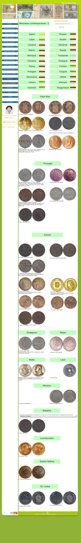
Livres (9, 92)
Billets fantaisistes (9, 65)
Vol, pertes (10, 102)
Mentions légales (51, 514)
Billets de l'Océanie (9, 51)
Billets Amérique (9, 42)
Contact (10, 97)
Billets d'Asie (9, 46)
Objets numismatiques (10, 83)
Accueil (10, 24)
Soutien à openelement (8, 127)
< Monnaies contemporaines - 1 (63, 23)
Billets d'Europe (9, 33)
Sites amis (10, 87)
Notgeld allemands (9, 55)
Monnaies (9, 78)
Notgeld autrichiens (9, 60)
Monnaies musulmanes (61, 21)
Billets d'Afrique (9, 37)
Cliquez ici (73, 34)
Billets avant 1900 (9, 28)
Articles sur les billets (10, 74)
